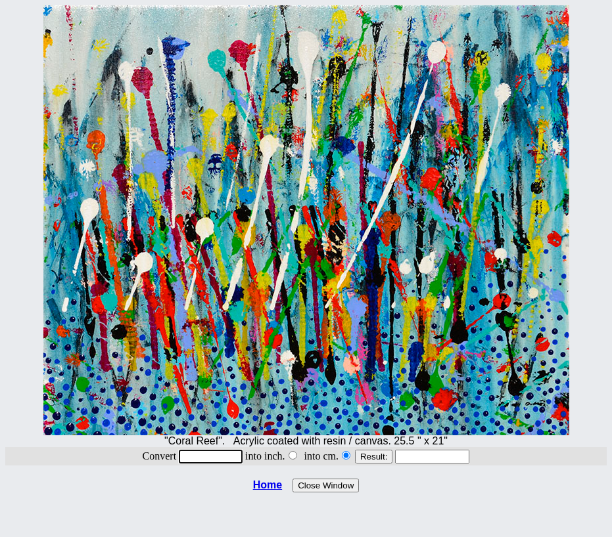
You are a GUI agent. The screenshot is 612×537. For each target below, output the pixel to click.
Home (267, 484)
